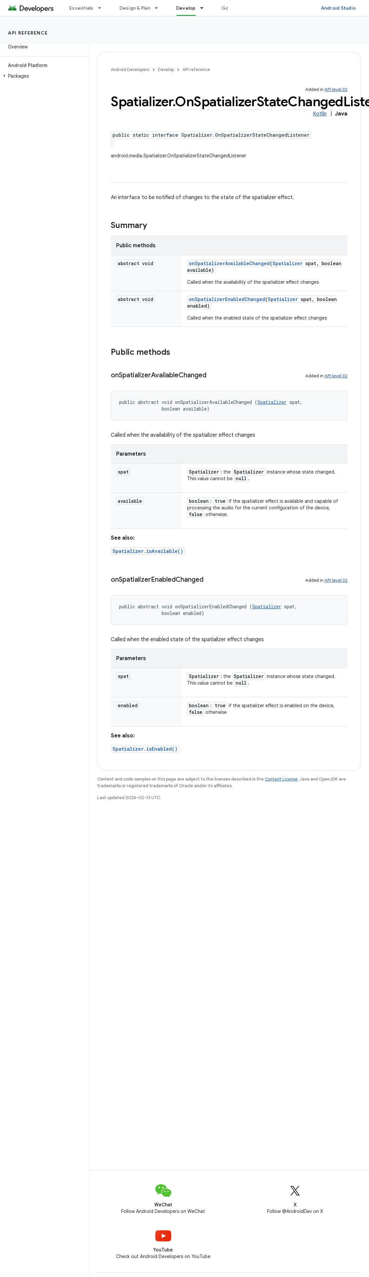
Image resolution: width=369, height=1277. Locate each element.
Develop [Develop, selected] (186, 8)
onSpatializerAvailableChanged (229, 263)
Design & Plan (134, 8)
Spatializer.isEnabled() (145, 749)
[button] (43, 76)
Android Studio (338, 8)
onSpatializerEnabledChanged (227, 299)
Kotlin (320, 114)
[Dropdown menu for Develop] (205, 8)
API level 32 (336, 89)
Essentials (81, 8)
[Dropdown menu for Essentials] (102, 8)
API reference (28, 33)
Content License (281, 779)
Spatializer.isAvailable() (147, 551)
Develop (166, 69)
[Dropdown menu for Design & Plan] (159, 8)
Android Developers (130, 69)
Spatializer (287, 263)
